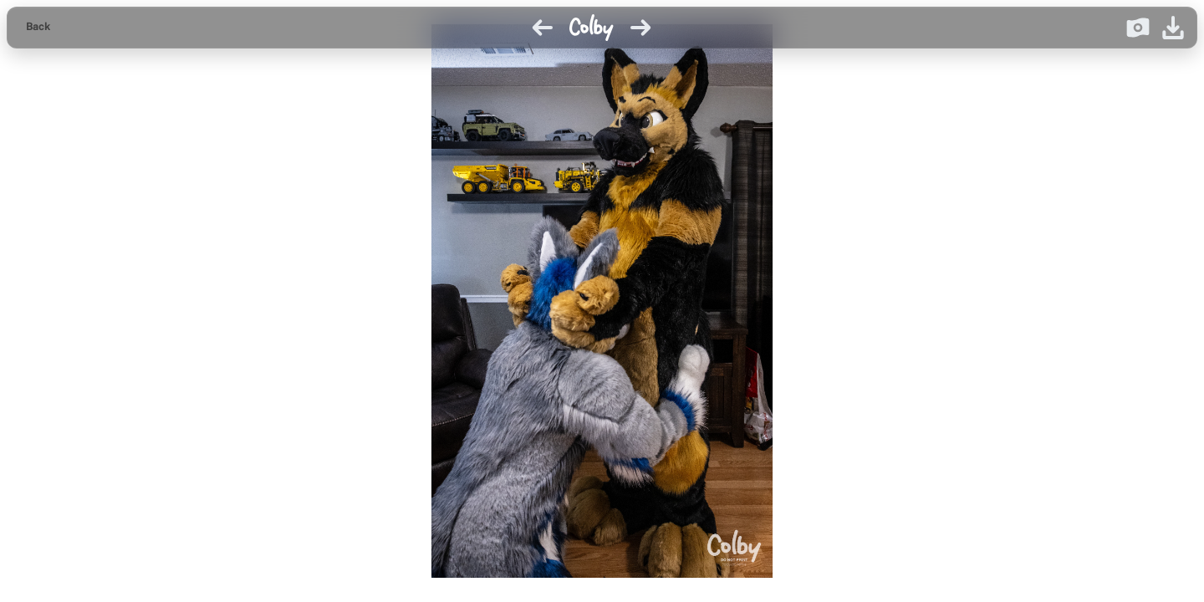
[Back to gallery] (38, 27)
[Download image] (1173, 27)
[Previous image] (542, 27)
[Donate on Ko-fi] (1138, 27)
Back (38, 27)
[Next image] (640, 27)
